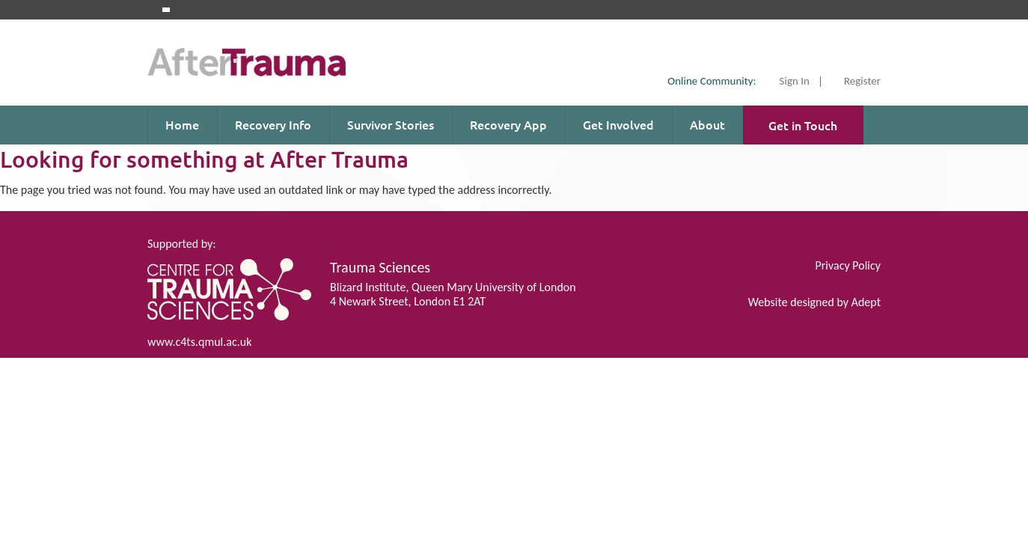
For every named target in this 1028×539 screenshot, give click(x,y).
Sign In (795, 81)
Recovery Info (273, 124)
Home (182, 124)
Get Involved (618, 124)
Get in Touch (802, 125)
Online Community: (711, 81)
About (707, 124)
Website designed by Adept (814, 302)
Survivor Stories (390, 124)
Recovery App (508, 124)
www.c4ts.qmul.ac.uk (199, 342)
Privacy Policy (848, 265)
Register (862, 81)
